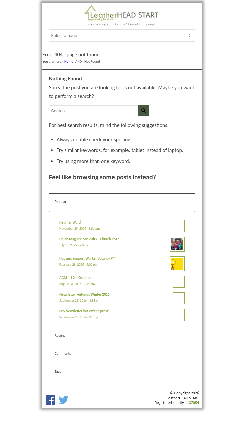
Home (68, 61)
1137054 (192, 402)
